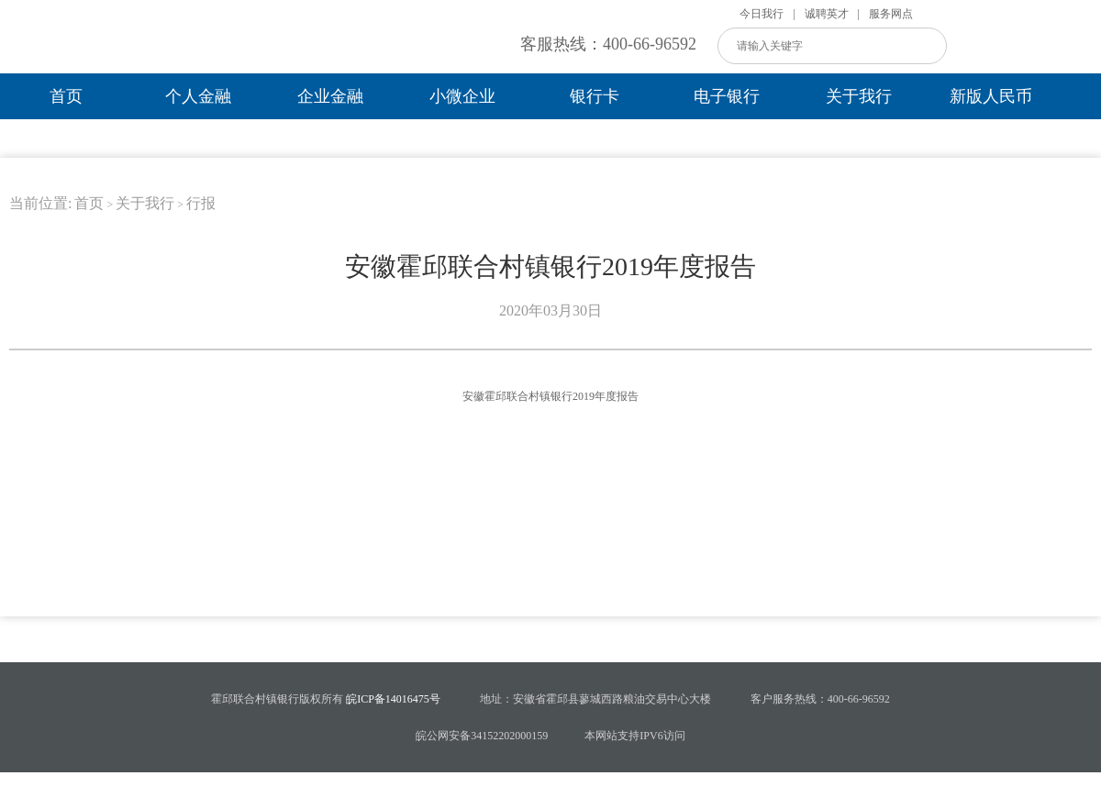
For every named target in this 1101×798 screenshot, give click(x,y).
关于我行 (859, 96)
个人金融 (198, 96)
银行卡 (594, 96)
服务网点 (891, 13)
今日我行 (762, 13)
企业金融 (330, 96)
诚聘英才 (827, 13)
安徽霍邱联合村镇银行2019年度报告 (550, 396)
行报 (201, 203)
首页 (66, 96)
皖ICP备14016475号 (391, 699)
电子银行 (727, 96)
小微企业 (462, 96)
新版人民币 (991, 96)
